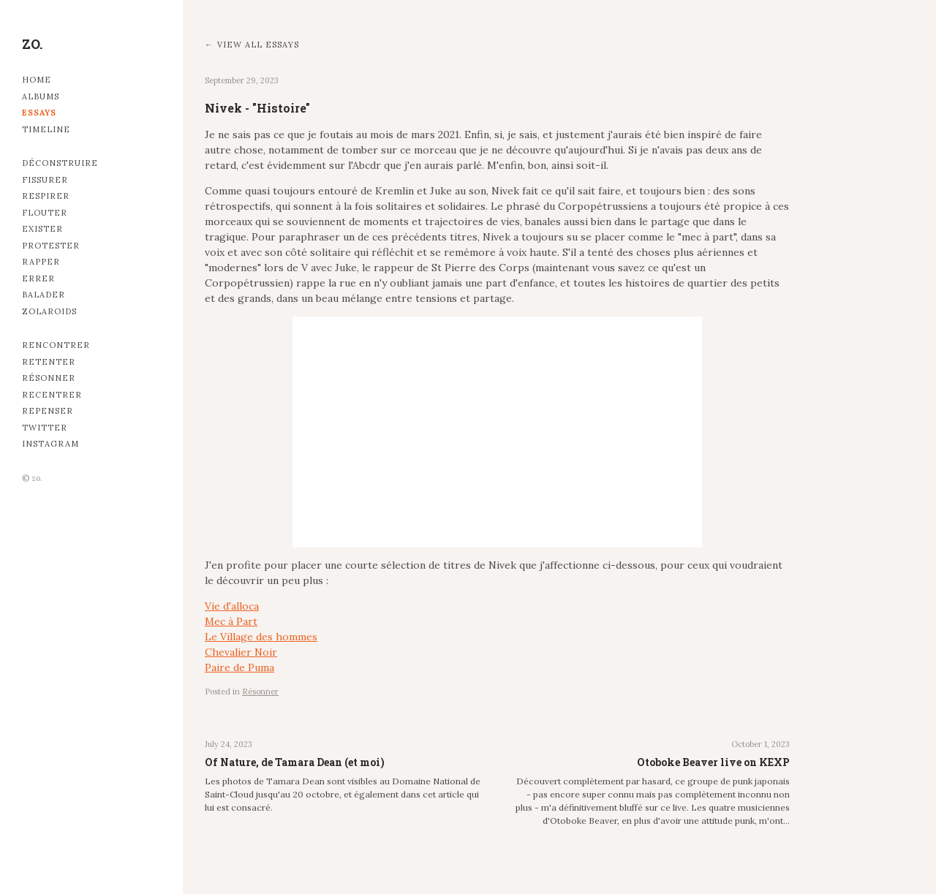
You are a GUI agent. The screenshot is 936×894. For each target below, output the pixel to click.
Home (36, 80)
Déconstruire (60, 163)
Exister (42, 229)
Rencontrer (56, 345)
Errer (38, 278)
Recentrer (52, 395)
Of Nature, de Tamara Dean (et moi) (295, 762)
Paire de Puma (239, 667)
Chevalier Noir (241, 652)
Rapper (41, 262)
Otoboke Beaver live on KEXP (713, 762)
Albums (40, 96)
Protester (51, 245)
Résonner (48, 378)
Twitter (44, 428)
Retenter (48, 362)
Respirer (45, 196)
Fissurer (45, 180)
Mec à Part (231, 621)
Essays (39, 112)
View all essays (258, 44)
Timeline (46, 129)
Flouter (44, 213)
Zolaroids (49, 311)
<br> (497, 432)
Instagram (50, 444)
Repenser (47, 411)
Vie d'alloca (232, 606)
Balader (43, 294)
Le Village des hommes (261, 636)
